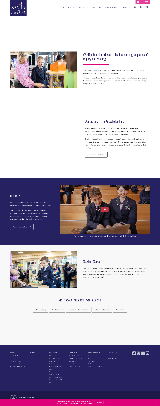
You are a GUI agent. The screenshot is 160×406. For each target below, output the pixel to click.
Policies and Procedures (17, 367)
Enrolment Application (75, 359)
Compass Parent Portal (95, 367)
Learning (52, 361)
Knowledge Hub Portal (96, 155)
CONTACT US (125, 7)
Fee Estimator (73, 364)
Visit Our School (74, 356)
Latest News (92, 356)
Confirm (99, 402)
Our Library (52, 372)
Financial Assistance (75, 367)
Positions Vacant (113, 359)
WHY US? (71, 7)
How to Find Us (112, 356)
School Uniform (54, 375)
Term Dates (91, 361)
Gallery (90, 364)
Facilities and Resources (17, 364)
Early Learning (53, 364)
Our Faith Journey (54, 359)
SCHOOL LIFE (83, 7)
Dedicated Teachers (16, 361)
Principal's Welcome (16, 356)
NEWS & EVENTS (111, 7)
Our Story (13, 359)
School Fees (72, 361)
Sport (51, 369)
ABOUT (61, 7)
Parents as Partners (55, 377)
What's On (91, 359)
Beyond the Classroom (56, 367)
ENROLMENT (96, 7)
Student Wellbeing (55, 356)
